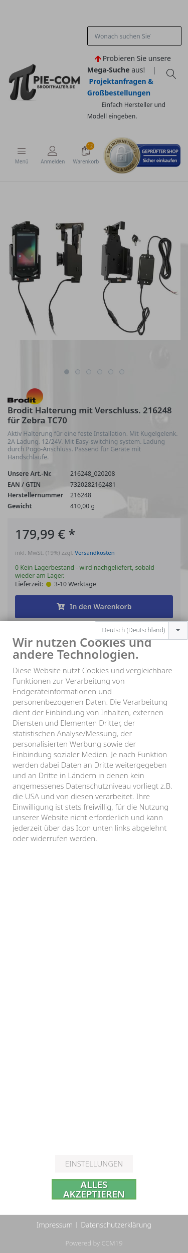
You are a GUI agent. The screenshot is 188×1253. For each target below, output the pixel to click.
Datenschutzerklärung (116, 1225)
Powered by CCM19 (93, 1243)
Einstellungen (94, 1164)
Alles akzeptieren (94, 1189)
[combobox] (141, 597)
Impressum (55, 1225)
